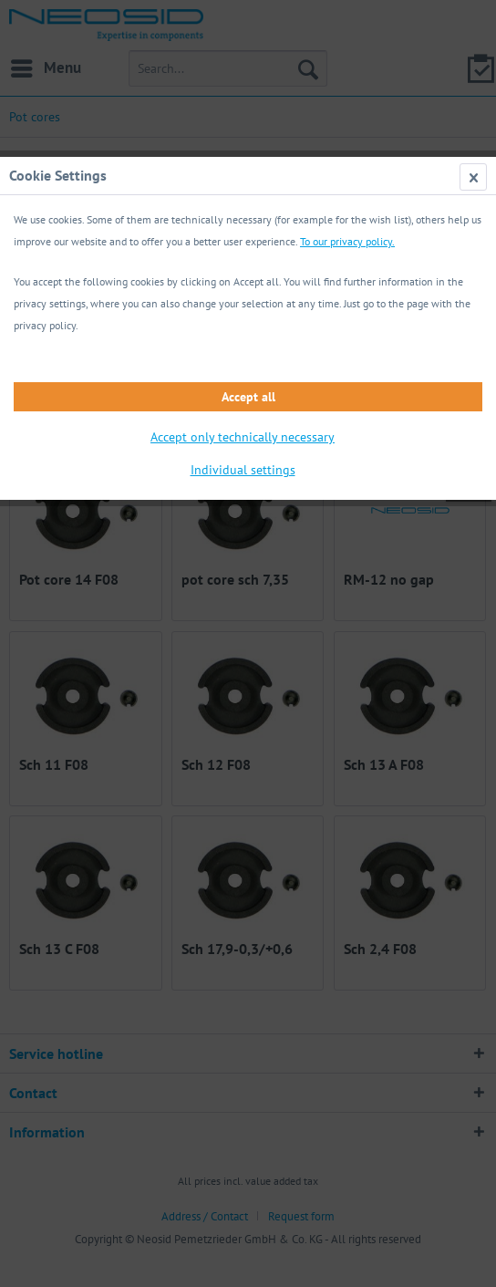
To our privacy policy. (347, 241)
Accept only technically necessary (242, 437)
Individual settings (243, 470)
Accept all (248, 397)
